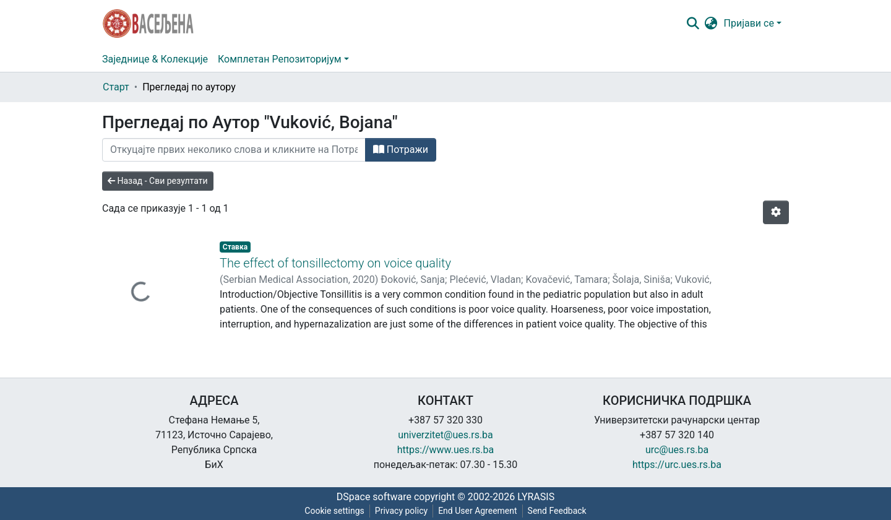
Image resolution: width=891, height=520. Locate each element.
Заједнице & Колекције (155, 59)
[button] (711, 23)
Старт (116, 87)
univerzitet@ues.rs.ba (445, 435)
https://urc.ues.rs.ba (676, 464)
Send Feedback (557, 511)
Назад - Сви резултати (158, 181)
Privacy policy (401, 511)
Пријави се (749, 23)
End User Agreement (477, 511)
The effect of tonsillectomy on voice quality (335, 263)
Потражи (400, 149)
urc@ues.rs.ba (676, 450)
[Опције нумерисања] (776, 212)
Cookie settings (334, 511)
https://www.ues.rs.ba (445, 450)
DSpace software (374, 497)
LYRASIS (535, 497)
